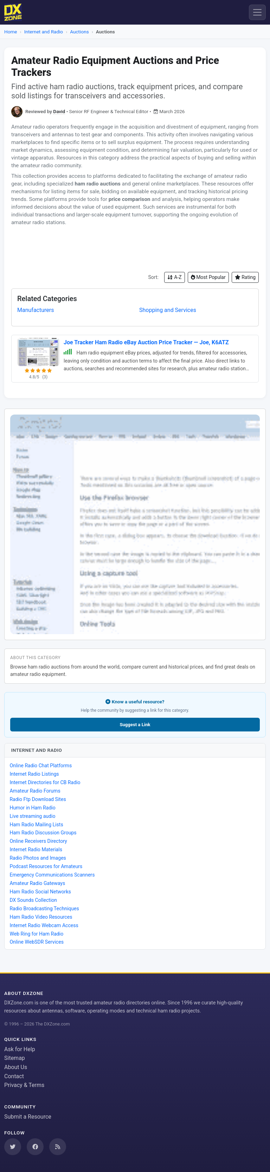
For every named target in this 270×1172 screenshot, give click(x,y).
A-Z (174, 277)
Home (10, 31)
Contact (14, 1076)
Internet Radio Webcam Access (43, 925)
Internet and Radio (43, 31)
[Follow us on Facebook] (35, 1146)
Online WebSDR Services (36, 942)
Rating (245, 277)
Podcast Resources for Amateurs (45, 866)
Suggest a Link (135, 724)
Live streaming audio (32, 816)
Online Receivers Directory (38, 841)
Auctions (79, 31)
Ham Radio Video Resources (40, 917)
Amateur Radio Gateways (37, 883)
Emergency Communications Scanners (52, 875)
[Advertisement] (135, 249)
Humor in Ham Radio (32, 807)
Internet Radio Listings (34, 774)
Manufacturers (35, 310)
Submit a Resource (27, 1116)
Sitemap (14, 1058)
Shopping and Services (167, 310)
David (59, 111)
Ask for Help (19, 1049)
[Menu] (257, 12)
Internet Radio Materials (35, 849)
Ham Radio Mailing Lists (36, 824)
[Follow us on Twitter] (12, 1146)
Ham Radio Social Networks (40, 891)
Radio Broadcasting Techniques (44, 908)
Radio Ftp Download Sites (37, 799)
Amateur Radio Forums (34, 791)
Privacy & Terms (24, 1085)
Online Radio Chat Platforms (40, 765)
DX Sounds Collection (33, 900)
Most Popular (208, 277)
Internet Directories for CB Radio (44, 782)
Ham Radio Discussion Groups (42, 832)
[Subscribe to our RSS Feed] (57, 1146)
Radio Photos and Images (37, 858)
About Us (15, 1067)
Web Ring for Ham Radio (36, 934)
